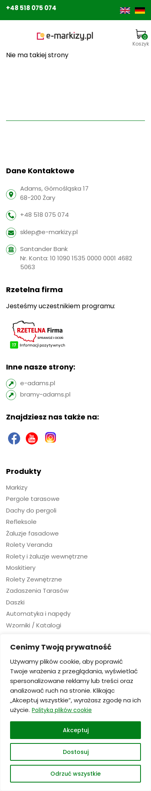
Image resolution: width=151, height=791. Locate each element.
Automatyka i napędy (38, 613)
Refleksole (21, 521)
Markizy (16, 487)
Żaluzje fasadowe (32, 533)
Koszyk (140, 38)
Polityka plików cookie (62, 710)
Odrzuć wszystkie (75, 774)
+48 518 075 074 (31, 8)
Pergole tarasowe (33, 498)
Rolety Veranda (29, 544)
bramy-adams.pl (45, 394)
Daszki (15, 602)
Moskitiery (20, 567)
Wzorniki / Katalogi (33, 625)
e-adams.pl (37, 383)
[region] (75, 712)
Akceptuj (76, 730)
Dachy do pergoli (31, 510)
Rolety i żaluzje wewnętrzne (47, 556)
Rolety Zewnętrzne (34, 579)
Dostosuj (76, 752)
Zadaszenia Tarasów (37, 590)
